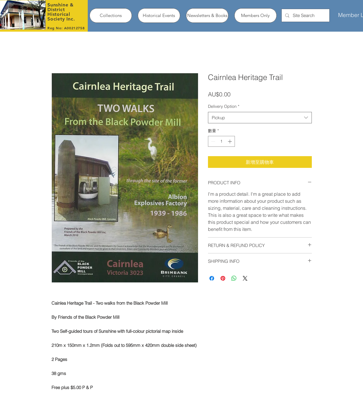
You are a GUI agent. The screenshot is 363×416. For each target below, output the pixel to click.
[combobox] (260, 117)
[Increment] (230, 141)
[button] (111, 15)
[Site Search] (305, 15)
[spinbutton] (221, 141)
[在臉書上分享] (211, 278)
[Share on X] (245, 278)
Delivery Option (223, 106)
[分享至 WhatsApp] (234, 278)
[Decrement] (212, 141)
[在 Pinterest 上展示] (222, 278)
